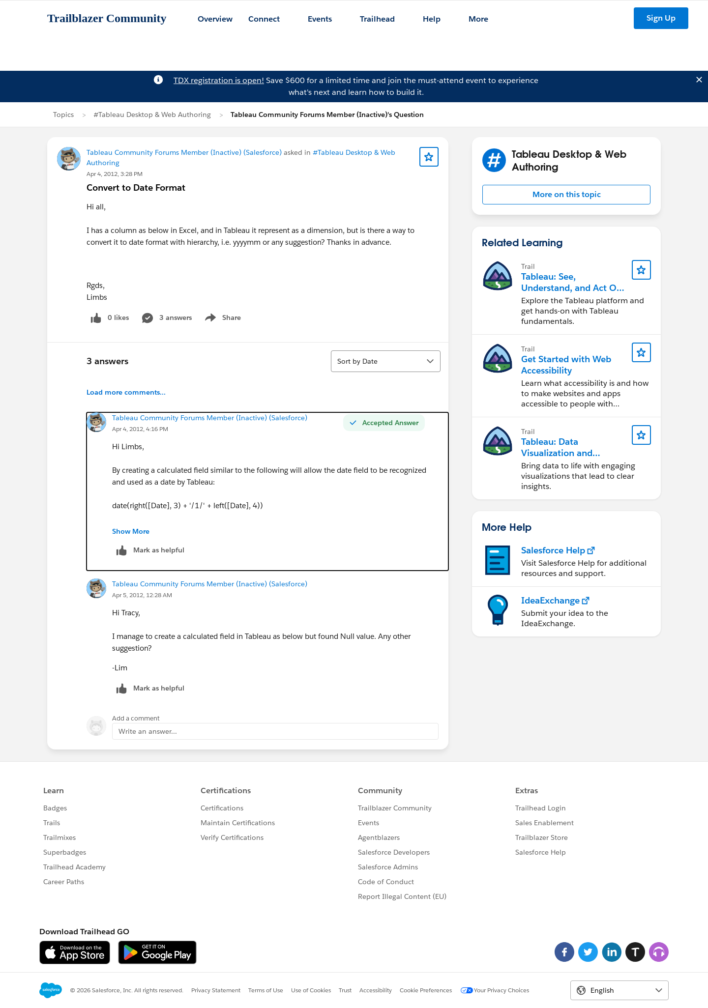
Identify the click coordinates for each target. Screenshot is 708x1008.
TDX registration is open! (219, 80)
